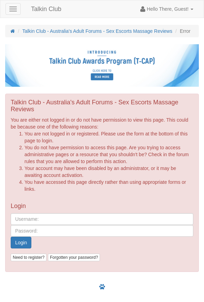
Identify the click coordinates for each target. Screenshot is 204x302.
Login (21, 242)
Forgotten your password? (74, 257)
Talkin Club (46, 9)
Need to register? (28, 257)
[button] (166, 9)
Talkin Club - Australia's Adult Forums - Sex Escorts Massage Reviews (97, 31)
